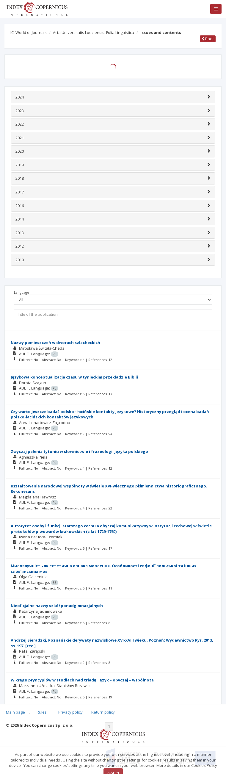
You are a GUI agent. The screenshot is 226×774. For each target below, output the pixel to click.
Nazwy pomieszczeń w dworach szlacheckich (55, 342)
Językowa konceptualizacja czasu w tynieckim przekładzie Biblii (74, 377)
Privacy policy (70, 712)
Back (208, 38)
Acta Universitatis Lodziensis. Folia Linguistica (93, 32)
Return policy (103, 712)
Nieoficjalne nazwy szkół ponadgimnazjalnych (57, 605)
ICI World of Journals (28, 32)
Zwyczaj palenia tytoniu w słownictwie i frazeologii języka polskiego (79, 451)
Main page (15, 712)
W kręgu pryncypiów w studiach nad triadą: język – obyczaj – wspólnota (82, 680)
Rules (42, 712)
